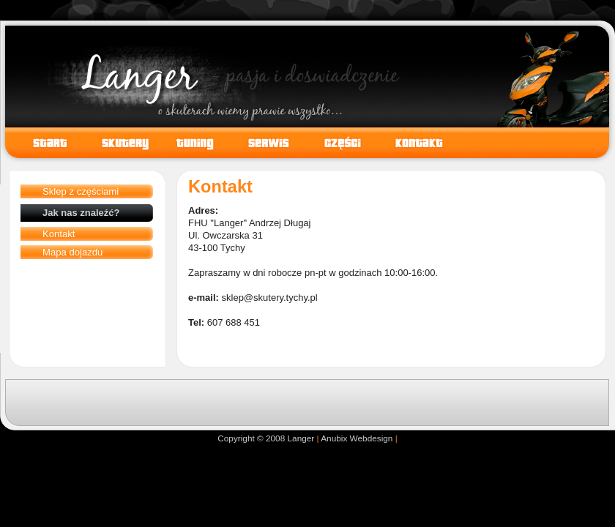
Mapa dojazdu (72, 252)
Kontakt (58, 233)
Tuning (190, 142)
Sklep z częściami (80, 191)
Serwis (264, 142)
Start (45, 142)
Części (337, 142)
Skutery (116, 142)
